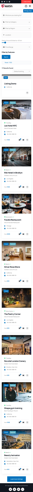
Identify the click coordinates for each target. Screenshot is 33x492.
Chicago (9, 226)
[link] (16, 76)
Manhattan (10, 461)
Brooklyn (9, 367)
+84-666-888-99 (10, 134)
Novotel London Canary (15, 361)
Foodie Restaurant (12, 219)
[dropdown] (30, 6)
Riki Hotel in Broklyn (13, 172)
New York (14, 367)
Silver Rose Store (12, 267)
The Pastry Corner (12, 314)
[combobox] (16, 22)
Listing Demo (10, 83)
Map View (28, 11)
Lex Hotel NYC (10, 125)
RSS (10, 62)
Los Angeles (10, 179)
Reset (6, 62)
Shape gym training (13, 408)
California (9, 87)
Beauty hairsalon (12, 455)
